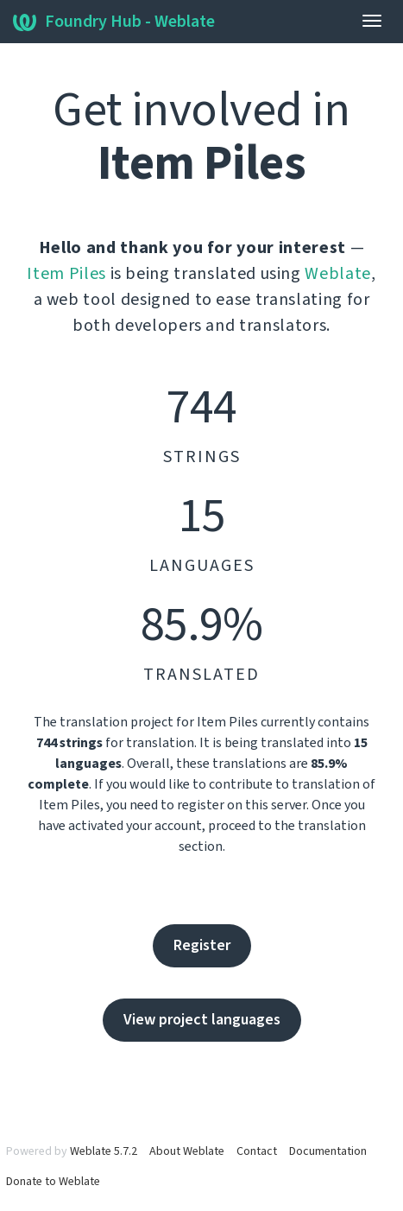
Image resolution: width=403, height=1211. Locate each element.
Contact (256, 1151)
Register (201, 945)
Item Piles (66, 274)
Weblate (338, 274)
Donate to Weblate (53, 1181)
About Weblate (186, 1151)
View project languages (201, 1019)
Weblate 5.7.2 (103, 1151)
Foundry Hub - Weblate (114, 22)
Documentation (328, 1151)
